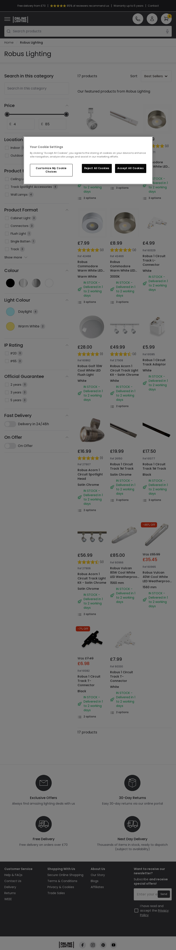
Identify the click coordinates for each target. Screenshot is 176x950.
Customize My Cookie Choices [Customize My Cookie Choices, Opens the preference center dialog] (51, 170)
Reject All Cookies (96, 168)
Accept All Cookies (130, 168)
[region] (88, 160)
